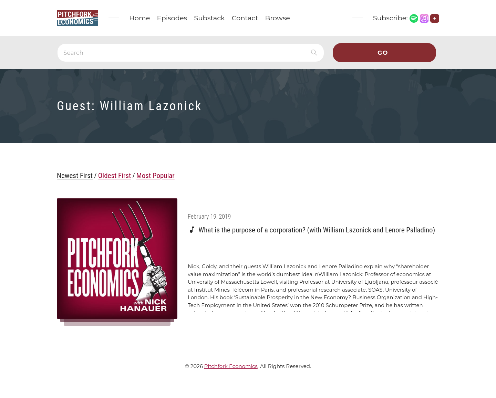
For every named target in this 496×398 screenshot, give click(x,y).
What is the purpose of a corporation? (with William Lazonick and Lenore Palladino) (316, 230)
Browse (277, 18)
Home (139, 18)
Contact (245, 18)
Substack (209, 18)
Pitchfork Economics (231, 366)
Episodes (172, 18)
